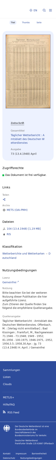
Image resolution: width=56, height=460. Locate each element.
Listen (7, 377)
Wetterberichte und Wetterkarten (23, 253)
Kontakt (6, 453)
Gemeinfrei (9, 282)
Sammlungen (11, 370)
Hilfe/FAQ (9, 404)
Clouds (7, 384)
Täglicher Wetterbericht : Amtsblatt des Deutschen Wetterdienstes (28, 139)
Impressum (21, 453)
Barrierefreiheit (39, 453)
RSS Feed (13, 412)
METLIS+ (8, 397)
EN (35, 10)
